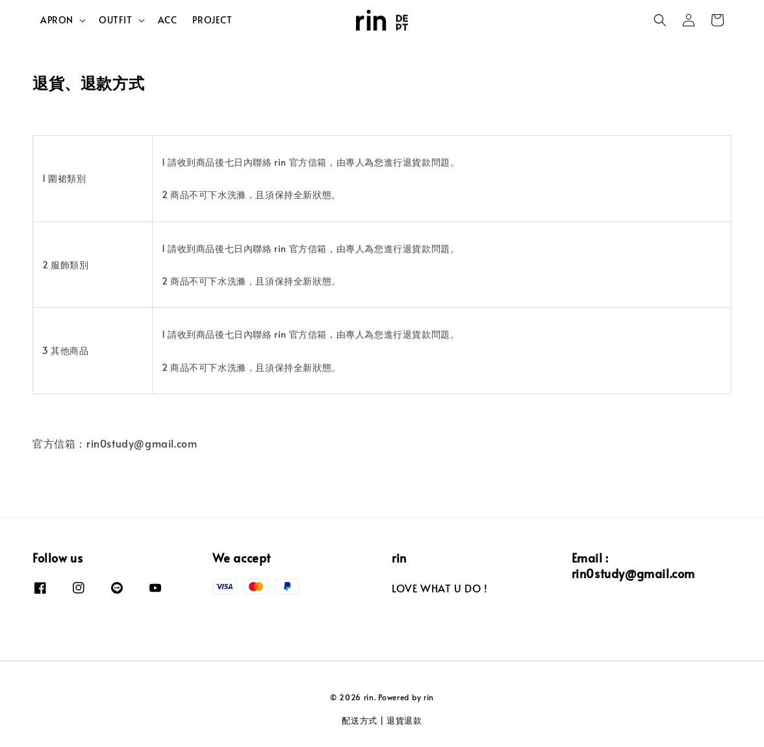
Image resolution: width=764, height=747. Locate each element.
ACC (167, 20)
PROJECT (212, 20)
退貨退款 (404, 720)
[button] (660, 20)
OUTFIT (116, 20)
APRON (56, 20)
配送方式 (359, 720)
